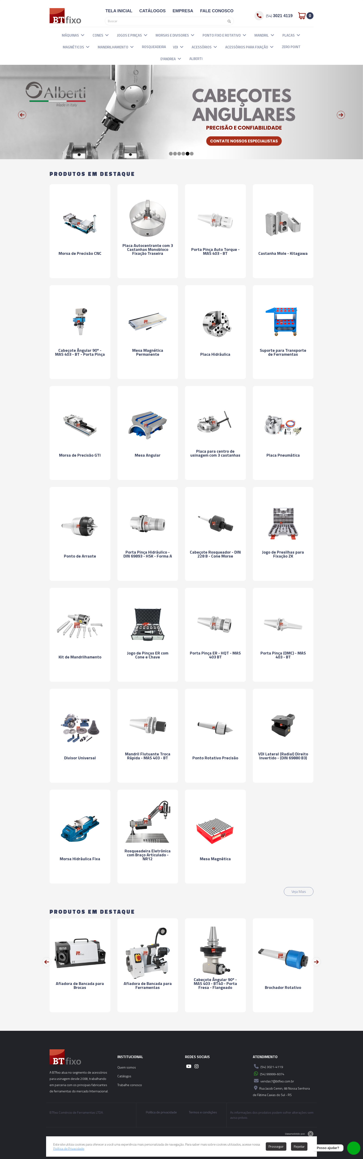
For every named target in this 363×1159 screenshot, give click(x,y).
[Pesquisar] (228, 21)
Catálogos (124, 1076)
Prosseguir (276, 1146)
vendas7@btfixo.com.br (273, 1080)
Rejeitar (299, 1146)
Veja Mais (298, 891)
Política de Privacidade (68, 1148)
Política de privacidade (161, 1112)
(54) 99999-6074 (268, 1073)
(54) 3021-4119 (268, 1066)
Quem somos (126, 1067)
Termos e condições (203, 1112)
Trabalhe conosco (129, 1084)
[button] (83, 35)
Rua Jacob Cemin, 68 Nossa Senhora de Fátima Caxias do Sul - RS (281, 1090)
